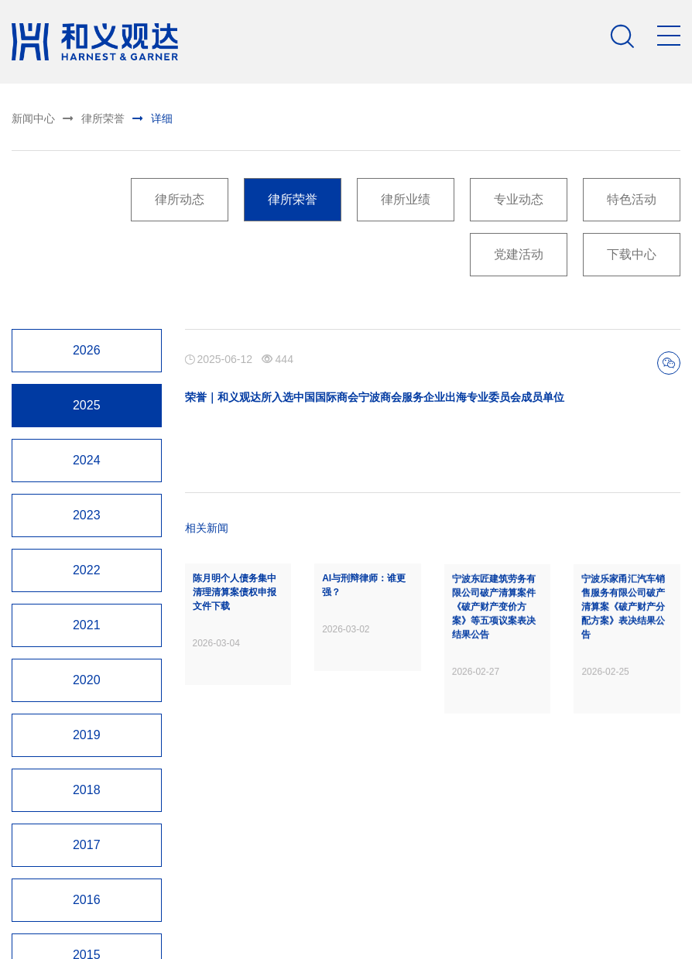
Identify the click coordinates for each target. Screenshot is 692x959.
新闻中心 (31, 118)
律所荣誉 (84, 117)
